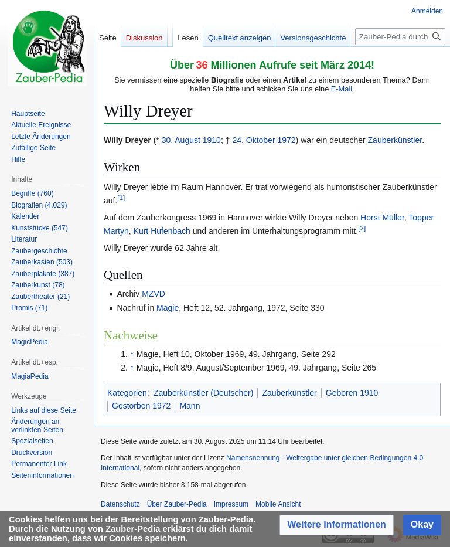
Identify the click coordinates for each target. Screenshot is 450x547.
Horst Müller (382, 217)
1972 (286, 140)
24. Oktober (253, 140)
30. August (181, 140)
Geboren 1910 (352, 392)
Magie (167, 307)
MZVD (153, 293)
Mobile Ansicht (278, 504)
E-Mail (341, 88)
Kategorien (127, 392)
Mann (189, 405)
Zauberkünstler (395, 140)
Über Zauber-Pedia (177, 504)
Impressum (231, 504)
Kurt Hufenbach (162, 231)
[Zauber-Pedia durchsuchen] (400, 36)
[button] (336, 525)
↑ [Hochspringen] (132, 354)
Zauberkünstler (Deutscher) (203, 392)
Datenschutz (120, 504)
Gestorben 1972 (141, 405)
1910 (212, 140)
